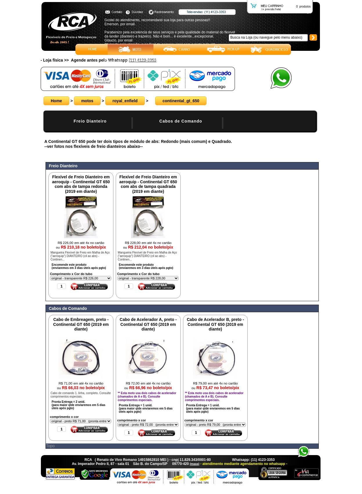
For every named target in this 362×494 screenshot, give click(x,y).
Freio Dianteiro (90, 121)
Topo (50, 445)
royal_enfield (125, 100)
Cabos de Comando (180, 121)
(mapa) (194, 464)
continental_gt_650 (180, 100)
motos (87, 100)
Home (56, 100)
